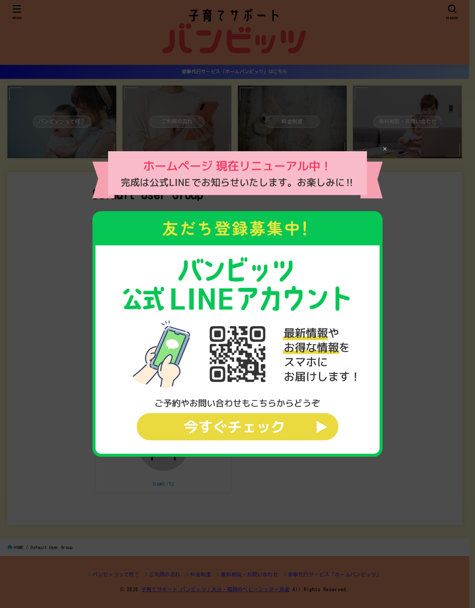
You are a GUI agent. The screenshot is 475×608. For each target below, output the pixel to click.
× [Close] (385, 149)
